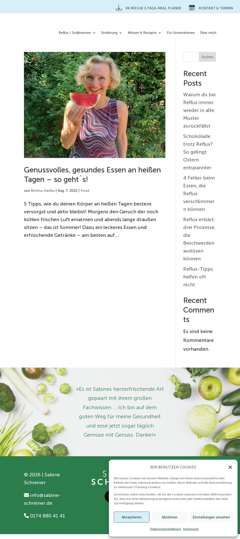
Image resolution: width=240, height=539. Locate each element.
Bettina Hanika (43, 195)
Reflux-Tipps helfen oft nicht (198, 281)
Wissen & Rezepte (142, 33)
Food (85, 195)
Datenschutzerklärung (165, 529)
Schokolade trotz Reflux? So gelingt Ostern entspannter (198, 156)
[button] (230, 467)
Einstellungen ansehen (211, 517)
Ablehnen (169, 517)
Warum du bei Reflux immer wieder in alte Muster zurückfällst (199, 115)
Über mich (208, 33)
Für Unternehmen (181, 33)
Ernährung (109, 33)
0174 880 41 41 (44, 521)
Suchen (207, 62)
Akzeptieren (132, 517)
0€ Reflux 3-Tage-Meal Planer (148, 7)
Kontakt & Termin (211, 7)
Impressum (191, 529)
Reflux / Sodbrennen (75, 33)
